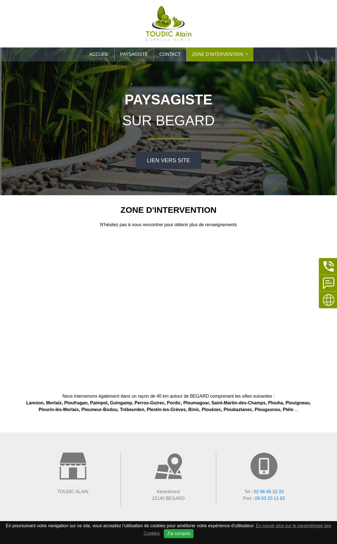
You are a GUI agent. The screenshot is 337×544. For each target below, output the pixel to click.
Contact (170, 54)
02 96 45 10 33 (269, 491)
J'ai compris (178, 533)
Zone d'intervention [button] (218, 54)
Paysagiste (134, 54)
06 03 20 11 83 (270, 498)
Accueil (99, 54)
